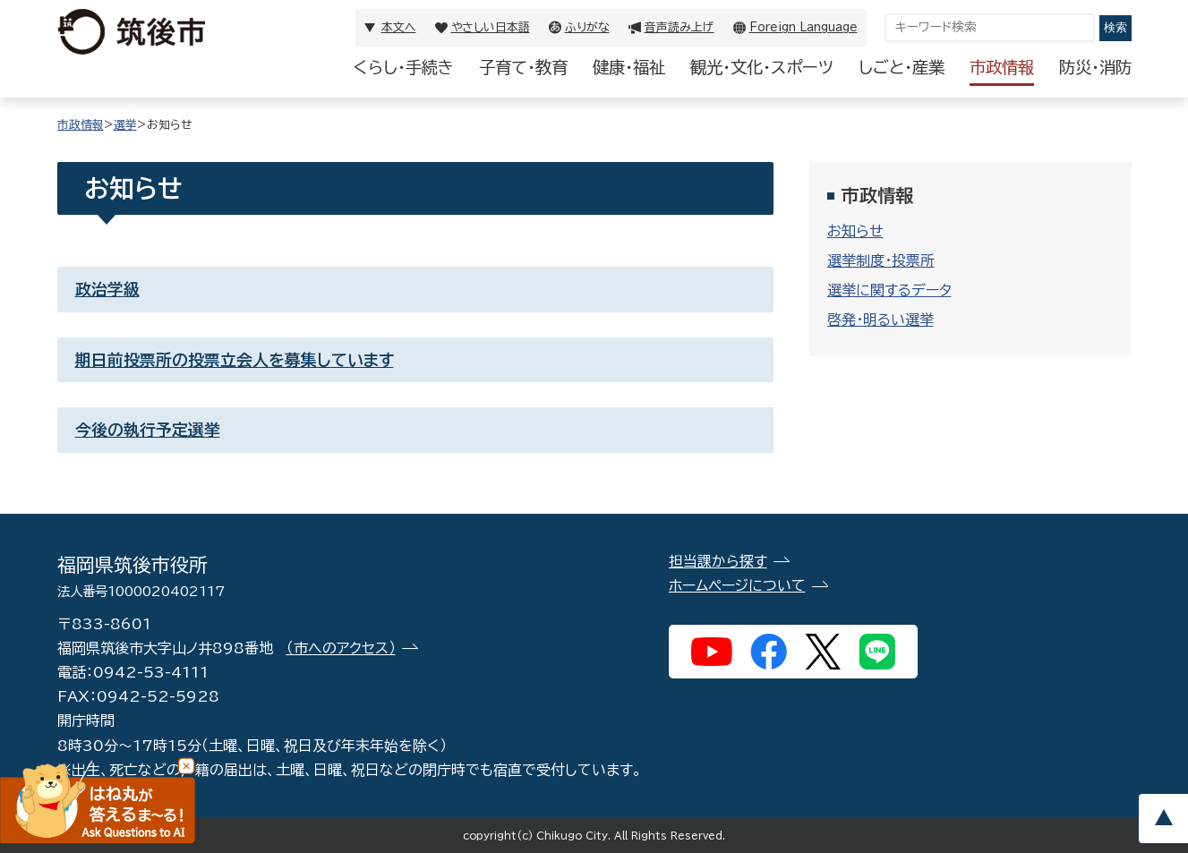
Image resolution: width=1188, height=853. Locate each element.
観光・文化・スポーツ (761, 67)
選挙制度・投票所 (881, 260)
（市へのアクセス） (341, 648)
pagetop (1163, 818)
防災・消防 (1095, 67)
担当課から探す (718, 561)
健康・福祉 (629, 67)
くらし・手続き (404, 67)
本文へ (398, 27)
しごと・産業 (901, 67)
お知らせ (855, 231)
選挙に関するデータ (889, 290)
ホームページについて (737, 585)
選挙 (125, 125)
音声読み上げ (679, 27)
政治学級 (107, 289)
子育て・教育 (523, 67)
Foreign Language (803, 27)
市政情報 (1002, 67)
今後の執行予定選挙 (147, 430)
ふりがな (587, 27)
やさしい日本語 (490, 27)
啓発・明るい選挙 (880, 319)
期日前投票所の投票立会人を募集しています (234, 360)
